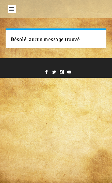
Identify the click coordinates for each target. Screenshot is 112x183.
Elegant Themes (43, 65)
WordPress (92, 65)
